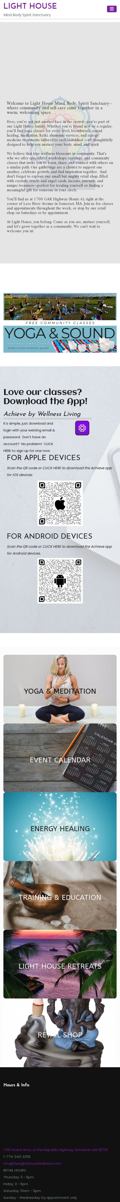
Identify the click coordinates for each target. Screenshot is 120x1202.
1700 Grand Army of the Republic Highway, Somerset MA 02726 (55, 1149)
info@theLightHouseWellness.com (32, 1163)
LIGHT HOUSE (30, 7)
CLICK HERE (51, 468)
